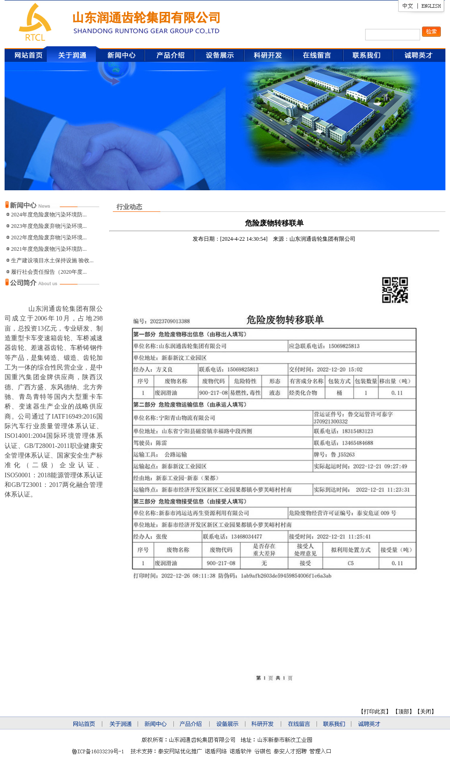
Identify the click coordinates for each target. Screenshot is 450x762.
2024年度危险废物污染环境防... (49, 214)
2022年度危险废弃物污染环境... (49, 237)
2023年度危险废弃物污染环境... (49, 226)
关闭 (425, 711)
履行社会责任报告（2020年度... (49, 272)
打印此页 (375, 711)
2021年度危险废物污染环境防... (49, 249)
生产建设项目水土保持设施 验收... (52, 260)
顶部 (403, 711)
